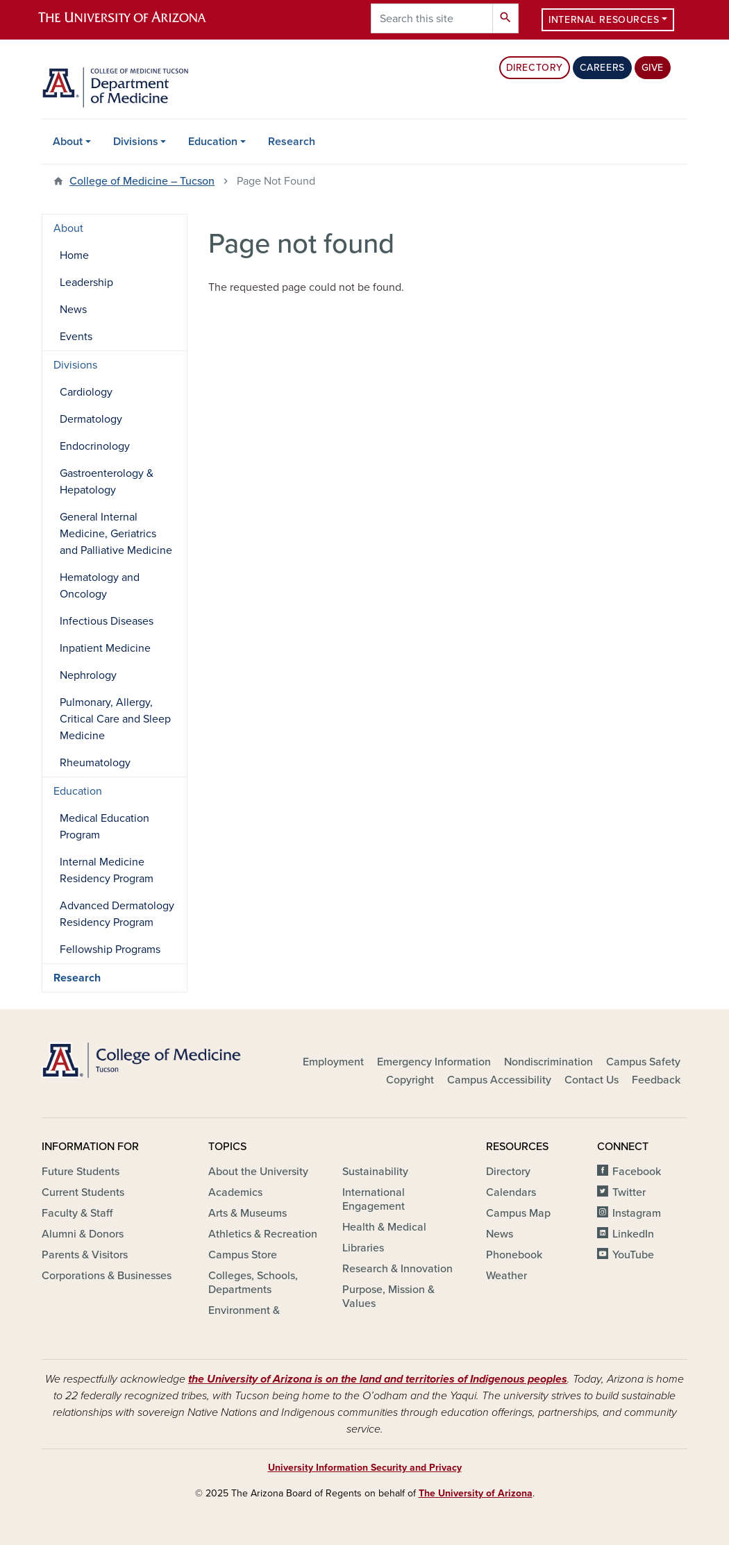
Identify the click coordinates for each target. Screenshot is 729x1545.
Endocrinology (95, 446)
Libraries (363, 1248)
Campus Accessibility (499, 1080)
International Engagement (373, 1199)
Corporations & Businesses (106, 1276)
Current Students (83, 1192)
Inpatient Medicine (105, 648)
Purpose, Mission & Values (388, 1296)
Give (653, 68)
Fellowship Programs (110, 949)
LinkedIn (633, 1234)
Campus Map (518, 1213)
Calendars (511, 1192)
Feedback (656, 1080)
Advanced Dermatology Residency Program (117, 914)
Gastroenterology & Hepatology (106, 481)
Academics (235, 1192)
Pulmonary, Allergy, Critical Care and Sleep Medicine (115, 719)
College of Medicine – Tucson (142, 181)
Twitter (629, 1192)
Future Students (80, 1172)
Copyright (410, 1080)
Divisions (135, 142)
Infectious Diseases (106, 621)
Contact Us (591, 1080)
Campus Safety (643, 1062)
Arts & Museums (247, 1213)
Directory (534, 68)
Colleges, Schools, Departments (253, 1283)
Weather (506, 1276)
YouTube (633, 1255)
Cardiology (86, 392)
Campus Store (242, 1255)
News (73, 309)
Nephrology (88, 675)
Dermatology (91, 419)
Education (212, 142)
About (68, 142)
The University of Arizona (476, 1493)
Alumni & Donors (83, 1234)
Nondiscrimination (548, 1062)
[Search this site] (432, 18)
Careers (602, 68)
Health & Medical (384, 1227)
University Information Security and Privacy (365, 1468)
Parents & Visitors (85, 1255)
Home (74, 255)
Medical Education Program (104, 826)
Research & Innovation (397, 1269)
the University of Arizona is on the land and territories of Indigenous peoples (377, 1379)
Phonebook (514, 1255)
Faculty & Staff (77, 1213)
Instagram (636, 1213)
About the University (258, 1172)
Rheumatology (95, 763)
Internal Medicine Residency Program (106, 870)
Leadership (86, 282)
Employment (333, 1062)
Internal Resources (603, 20)
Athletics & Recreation (262, 1234)
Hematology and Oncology (100, 586)
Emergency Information (434, 1062)
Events (76, 337)
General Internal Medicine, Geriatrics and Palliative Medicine (116, 533)
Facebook (636, 1172)
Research (291, 142)
